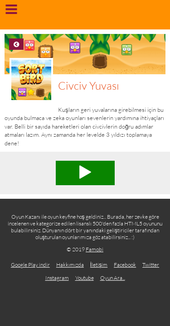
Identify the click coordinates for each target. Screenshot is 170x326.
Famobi (94, 249)
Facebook (125, 264)
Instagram (57, 277)
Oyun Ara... (112, 277)
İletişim (98, 264)
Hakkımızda (70, 264)
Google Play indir (30, 264)
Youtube (84, 277)
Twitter (150, 264)
